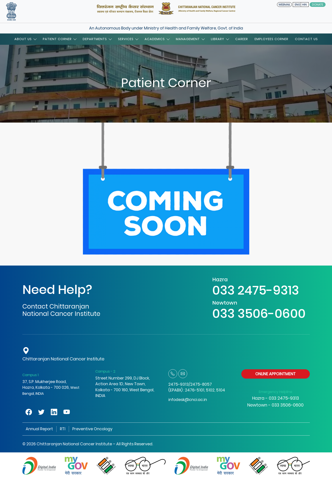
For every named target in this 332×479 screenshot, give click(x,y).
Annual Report (39, 429)
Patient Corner (59, 39)
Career (241, 39)
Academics (157, 39)
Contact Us (306, 39)
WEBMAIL (284, 4)
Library (220, 39)
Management (190, 39)
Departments (97, 39)
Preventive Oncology (92, 429)
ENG (297, 4)
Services (128, 39)
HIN (304, 4)
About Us (25, 39)
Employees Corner (271, 39)
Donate (317, 4)
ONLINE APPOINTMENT (275, 374)
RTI (62, 429)
